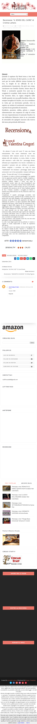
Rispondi (11, 294)
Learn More (21, 723)
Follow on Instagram (18, 359)
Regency (9, 28)
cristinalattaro (14, 287)
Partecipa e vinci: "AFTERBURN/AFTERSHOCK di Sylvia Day (23, 505)
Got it (28, 723)
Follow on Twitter (18, 363)
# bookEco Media (11, 255)
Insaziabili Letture (12, 680)
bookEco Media (25, 26)
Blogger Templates (30, 680)
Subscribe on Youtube (18, 366)
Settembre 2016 (17, 28)
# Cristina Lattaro (22, 255)
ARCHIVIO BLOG (26, 483)
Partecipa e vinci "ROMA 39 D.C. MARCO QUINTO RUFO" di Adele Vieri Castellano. (23, 489)
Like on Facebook (18, 355)
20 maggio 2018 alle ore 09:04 (21, 287)
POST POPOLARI (10, 483)
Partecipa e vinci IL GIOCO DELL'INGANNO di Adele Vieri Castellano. (20, 497)
